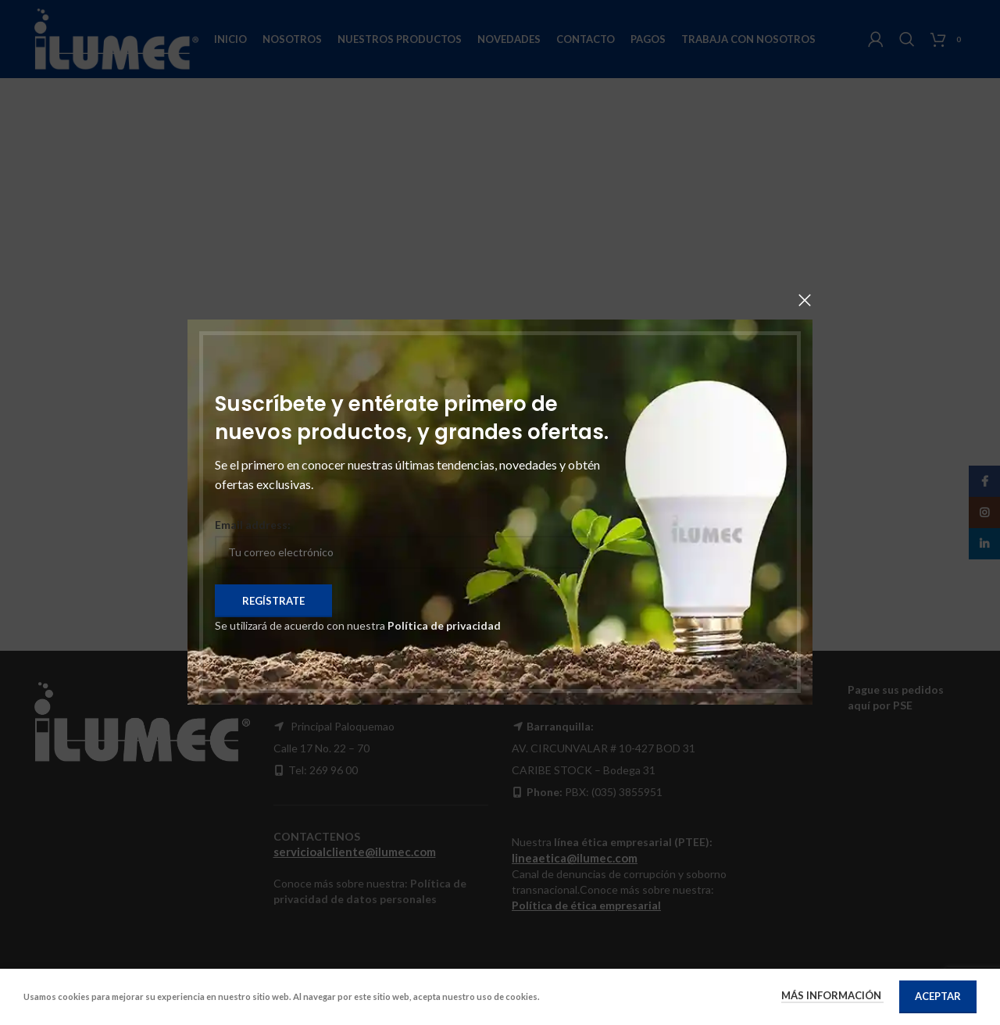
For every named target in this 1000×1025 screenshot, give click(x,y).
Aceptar (938, 996)
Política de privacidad (444, 625)
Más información (832, 995)
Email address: (253, 524)
